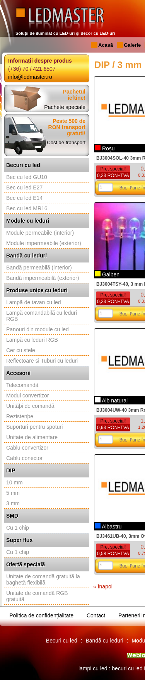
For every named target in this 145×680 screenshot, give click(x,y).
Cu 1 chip (17, 528)
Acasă (105, 45)
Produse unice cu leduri (37, 290)
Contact (96, 615)
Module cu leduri (27, 221)
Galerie (132, 45)
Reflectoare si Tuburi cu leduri (42, 361)
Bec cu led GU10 (26, 177)
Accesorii (18, 373)
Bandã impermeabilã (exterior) (42, 278)
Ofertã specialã (25, 564)
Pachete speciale (64, 107)
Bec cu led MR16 (27, 208)
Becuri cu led (23, 165)
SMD (12, 516)
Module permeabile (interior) (40, 233)
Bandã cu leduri (26, 255)
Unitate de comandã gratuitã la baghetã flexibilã (43, 579)
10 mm (14, 482)
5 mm (13, 493)
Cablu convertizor (27, 448)
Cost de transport (66, 142)
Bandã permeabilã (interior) (39, 267)
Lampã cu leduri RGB (32, 340)
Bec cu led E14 (24, 198)
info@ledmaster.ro (30, 77)
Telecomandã (22, 385)
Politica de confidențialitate (41, 615)
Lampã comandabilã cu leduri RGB (41, 316)
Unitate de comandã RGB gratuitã (37, 596)
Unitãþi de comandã (30, 406)
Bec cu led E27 (24, 187)
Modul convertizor (27, 395)
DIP (10, 470)
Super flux (19, 540)
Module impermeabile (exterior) (43, 243)
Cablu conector (24, 458)
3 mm (13, 503)
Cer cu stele (20, 350)
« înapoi (103, 586)
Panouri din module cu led (37, 329)
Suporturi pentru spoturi (34, 427)
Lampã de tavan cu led (33, 302)
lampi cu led (92, 668)
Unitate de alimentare (32, 437)
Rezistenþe (19, 416)
